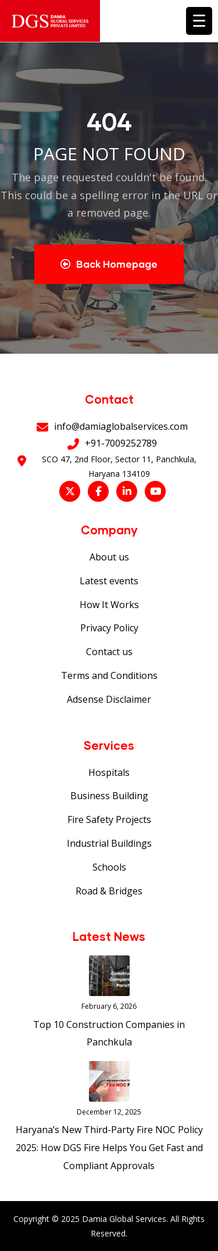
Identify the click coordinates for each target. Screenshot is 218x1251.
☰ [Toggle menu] (199, 20)
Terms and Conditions (109, 675)
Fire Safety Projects (109, 819)
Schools (109, 867)
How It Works (109, 604)
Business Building (109, 795)
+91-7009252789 (121, 443)
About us (109, 557)
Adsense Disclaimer (109, 699)
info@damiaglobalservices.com (121, 426)
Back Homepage (109, 264)
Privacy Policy (109, 627)
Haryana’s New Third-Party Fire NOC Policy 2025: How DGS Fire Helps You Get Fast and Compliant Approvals (109, 1147)
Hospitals (109, 772)
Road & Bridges (109, 891)
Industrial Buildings (109, 843)
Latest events (109, 580)
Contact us (109, 651)
